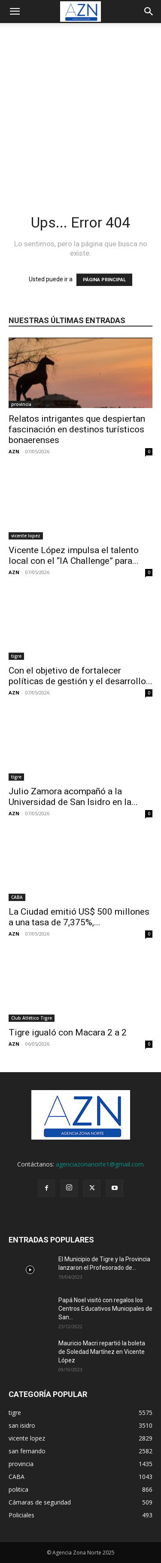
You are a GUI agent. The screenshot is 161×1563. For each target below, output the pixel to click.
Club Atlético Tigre (31, 1018)
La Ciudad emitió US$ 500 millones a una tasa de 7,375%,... (79, 917)
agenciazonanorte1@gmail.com (100, 1164)
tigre (16, 656)
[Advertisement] (80, 107)
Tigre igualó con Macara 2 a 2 (68, 1032)
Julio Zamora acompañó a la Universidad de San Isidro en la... (73, 796)
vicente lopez (25, 536)
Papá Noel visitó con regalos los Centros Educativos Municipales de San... (105, 1309)
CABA (17, 897)
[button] (14, 11)
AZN (14, 451)
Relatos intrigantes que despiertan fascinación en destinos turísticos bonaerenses (77, 429)
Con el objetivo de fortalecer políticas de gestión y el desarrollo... (80, 675)
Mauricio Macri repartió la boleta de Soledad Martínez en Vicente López (101, 1352)
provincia (21, 404)
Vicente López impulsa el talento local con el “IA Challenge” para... (74, 555)
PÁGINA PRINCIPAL (104, 280)
